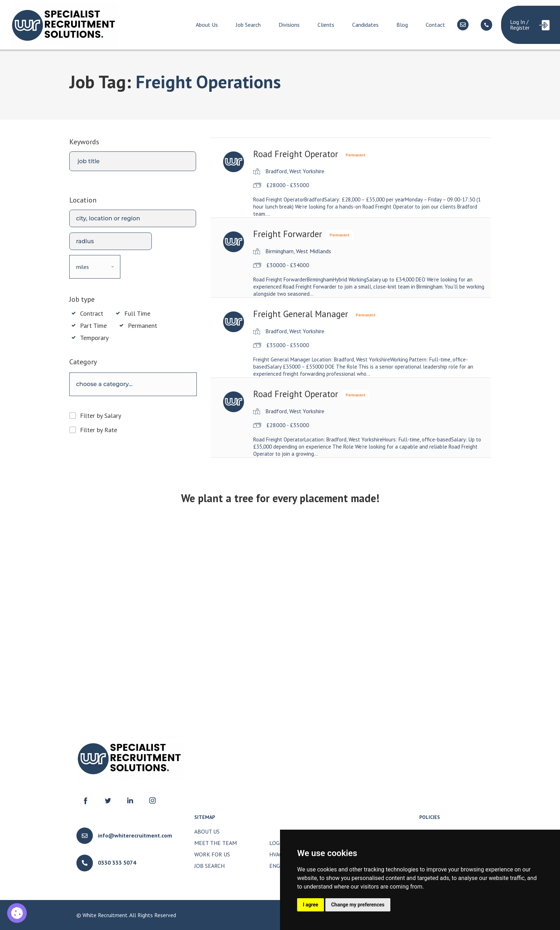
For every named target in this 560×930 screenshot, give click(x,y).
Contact (435, 24)
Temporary (94, 338)
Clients (326, 24)
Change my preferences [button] (357, 905)
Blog (402, 24)
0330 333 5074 (117, 862)
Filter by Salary (100, 415)
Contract (91, 313)
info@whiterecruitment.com (135, 835)
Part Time (93, 325)
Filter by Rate (98, 430)
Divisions (289, 24)
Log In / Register (520, 24)
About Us (207, 24)
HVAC (275, 854)
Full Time (137, 313)
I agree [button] (310, 905)
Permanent (142, 325)
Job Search (248, 24)
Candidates (365, 24)
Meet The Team (215, 842)
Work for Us (212, 854)
